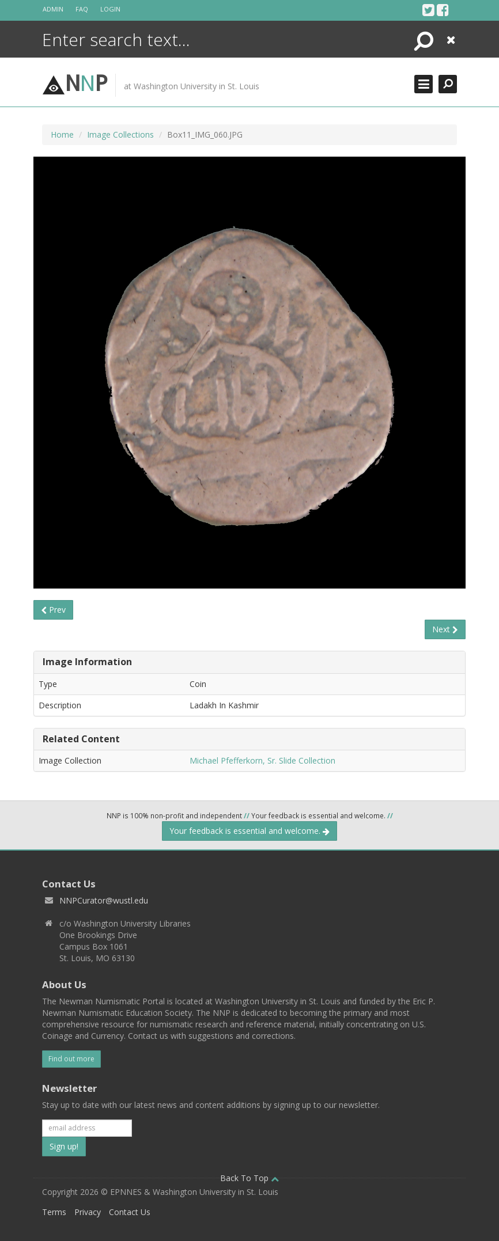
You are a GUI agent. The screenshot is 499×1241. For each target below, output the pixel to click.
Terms (54, 1211)
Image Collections (120, 134)
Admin (53, 9)
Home (62, 134)
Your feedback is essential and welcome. (249, 830)
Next (445, 629)
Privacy (87, 1211)
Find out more (71, 1059)
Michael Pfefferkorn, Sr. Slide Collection (262, 760)
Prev (53, 609)
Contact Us (129, 1211)
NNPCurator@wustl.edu (103, 900)
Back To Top (249, 1177)
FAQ (81, 9)
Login (110, 9)
